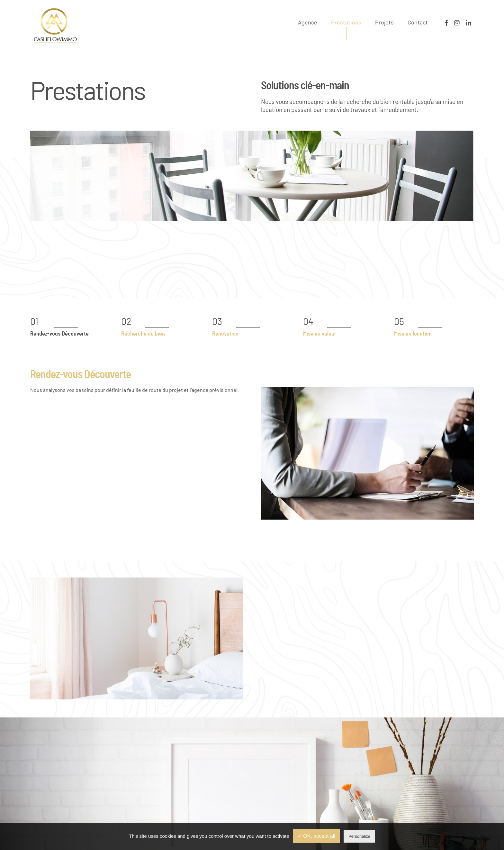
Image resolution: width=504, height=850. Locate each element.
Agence (307, 23)
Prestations (346, 23)
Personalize (359, 836)
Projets (384, 23)
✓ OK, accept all (316, 836)
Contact (418, 23)
